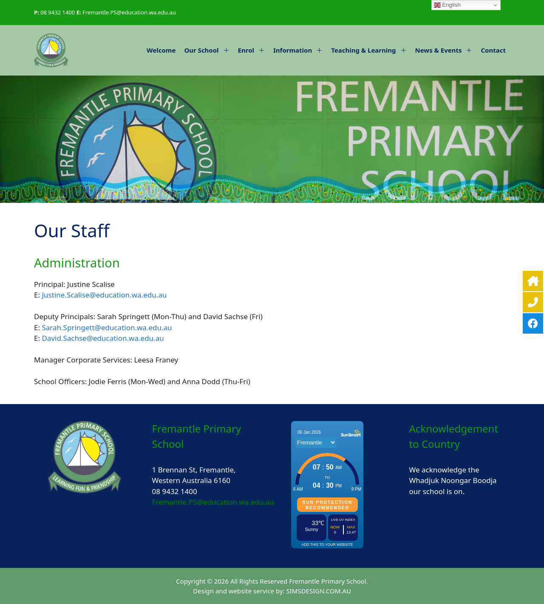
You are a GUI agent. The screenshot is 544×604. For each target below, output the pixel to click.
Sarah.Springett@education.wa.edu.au (107, 327)
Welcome (161, 50)
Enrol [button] (253, 50)
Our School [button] (208, 50)
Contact (493, 50)
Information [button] (300, 50)
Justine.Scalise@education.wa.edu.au (104, 295)
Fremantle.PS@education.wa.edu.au (129, 12)
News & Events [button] (446, 50)
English (447, 5)
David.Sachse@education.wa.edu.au (103, 338)
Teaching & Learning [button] (371, 50)
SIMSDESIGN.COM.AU (318, 591)
